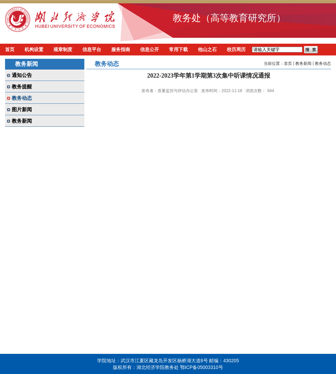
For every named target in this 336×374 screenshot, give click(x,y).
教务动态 (323, 63)
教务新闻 (303, 63)
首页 (288, 63)
